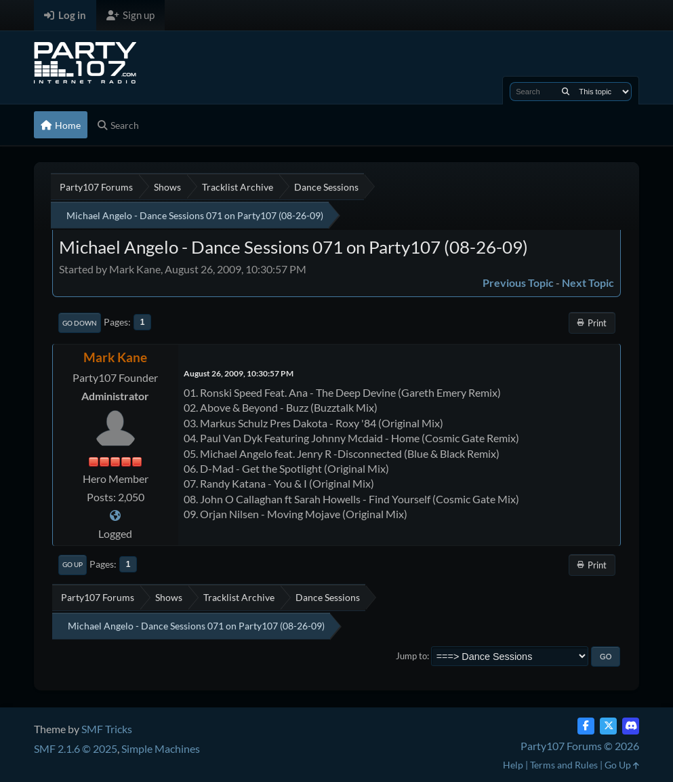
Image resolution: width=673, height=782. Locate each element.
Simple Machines (160, 748)
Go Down (79, 323)
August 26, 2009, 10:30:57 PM (238, 373)
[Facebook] (585, 726)
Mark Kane (115, 357)
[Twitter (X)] (608, 726)
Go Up (72, 564)
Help (513, 764)
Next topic (588, 282)
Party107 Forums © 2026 (580, 745)
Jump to (411, 655)
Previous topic (518, 282)
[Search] (565, 91)
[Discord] (630, 726)
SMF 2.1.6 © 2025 (75, 748)
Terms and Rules (564, 764)
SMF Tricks (106, 728)
